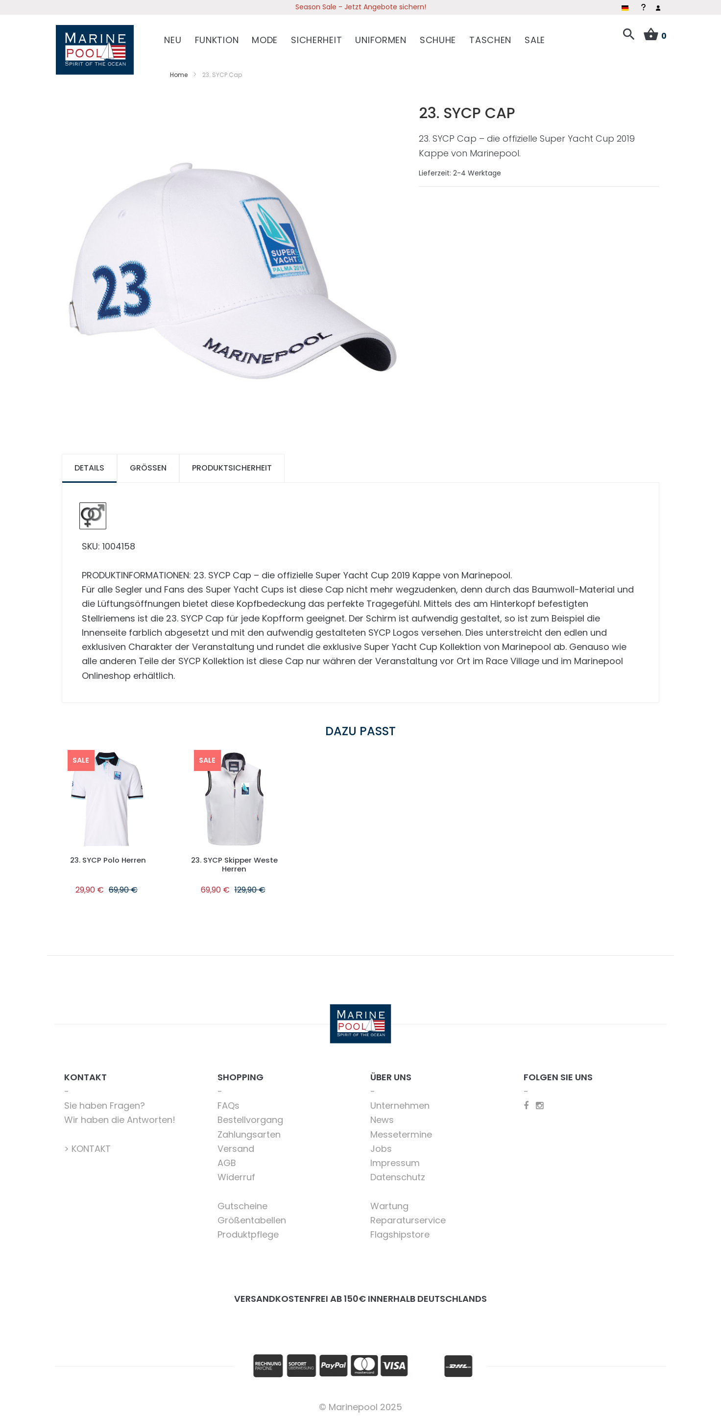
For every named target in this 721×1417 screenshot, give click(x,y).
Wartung (389, 1202)
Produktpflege (248, 1230)
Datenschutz (397, 1173)
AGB (226, 1159)
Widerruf (236, 1173)
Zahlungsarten (249, 1130)
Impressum (395, 1159)
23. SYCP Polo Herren (107, 855)
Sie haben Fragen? (104, 1101)
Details (89, 464)
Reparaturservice (408, 1216)
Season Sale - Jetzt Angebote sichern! (360, 7)
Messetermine (401, 1130)
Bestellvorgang (250, 1116)
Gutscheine (242, 1202)
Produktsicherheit (232, 464)
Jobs (381, 1145)
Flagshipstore (400, 1230)
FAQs (228, 1101)
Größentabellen (251, 1216)
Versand (235, 1145)
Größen (148, 464)
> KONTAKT (87, 1145)
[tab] (89, 464)
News (382, 1116)
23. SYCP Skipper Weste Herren (234, 860)
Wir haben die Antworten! (119, 1116)
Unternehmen (400, 1101)
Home (179, 70)
